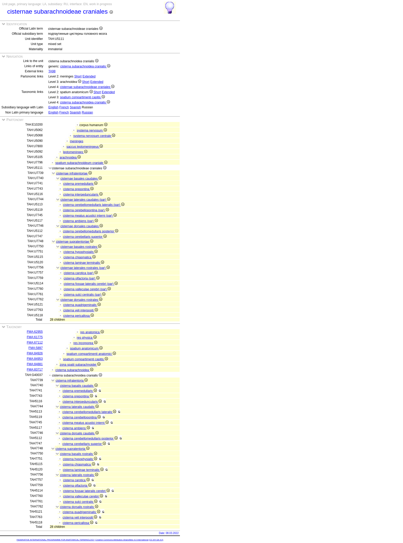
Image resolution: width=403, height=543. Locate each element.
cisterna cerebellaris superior (85, 237)
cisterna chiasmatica (79, 257)
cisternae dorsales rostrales (81, 300)
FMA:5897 (36, 348)
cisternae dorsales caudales (81, 226)
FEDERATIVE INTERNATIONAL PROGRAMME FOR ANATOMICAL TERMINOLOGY (56, 540)
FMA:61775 (35, 337)
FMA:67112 (35, 342)
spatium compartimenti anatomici (91, 354)
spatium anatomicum (86, 348)
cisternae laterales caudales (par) (85, 200)
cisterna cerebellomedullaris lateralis (89, 412)
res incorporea (85, 343)
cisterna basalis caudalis (78, 386)
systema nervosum (92, 130)
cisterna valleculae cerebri (83, 496)
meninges (76, 141)
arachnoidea (70, 157)
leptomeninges (75, 152)
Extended (89, 76)
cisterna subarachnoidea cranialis (85, 66)
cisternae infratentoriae (73, 173)
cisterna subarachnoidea (74, 370)
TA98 (52, 71)
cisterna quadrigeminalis (82, 305)
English (53, 107)
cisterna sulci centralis (80, 502)
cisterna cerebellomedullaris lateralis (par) (93, 205)
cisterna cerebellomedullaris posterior (90, 231)
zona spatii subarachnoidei (80, 364)
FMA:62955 (35, 332)
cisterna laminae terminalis (83, 263)
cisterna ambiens (76, 428)
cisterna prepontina (78, 189)
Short (78, 76)
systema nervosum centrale (94, 136)
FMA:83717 (35, 369)
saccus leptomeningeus (85, 146)
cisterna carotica (76, 480)
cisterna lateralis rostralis (79, 475)
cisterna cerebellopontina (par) (86, 210)
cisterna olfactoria (77, 485)
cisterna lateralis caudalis (79, 407)
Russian (87, 112)
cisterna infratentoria (72, 380)
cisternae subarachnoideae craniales (87, 87)
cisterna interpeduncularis (83, 194)
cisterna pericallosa (78, 316)
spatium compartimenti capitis (82, 97)
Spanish (75, 107)
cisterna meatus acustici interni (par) (90, 215)
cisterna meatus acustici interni (85, 423)
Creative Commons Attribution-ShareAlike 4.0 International (121, 540)
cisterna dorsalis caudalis (79, 433)
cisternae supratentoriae (74, 241)
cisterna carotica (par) (81, 273)
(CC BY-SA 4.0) (156, 540)
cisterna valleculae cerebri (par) (87, 289)
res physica (87, 337)
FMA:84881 (35, 364)
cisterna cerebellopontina (81, 417)
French (64, 107)
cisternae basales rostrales (80, 247)
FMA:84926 (35, 353)
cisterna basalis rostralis (78, 454)
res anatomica (92, 332)
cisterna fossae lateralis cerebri (86, 491)
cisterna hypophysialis (80, 252)
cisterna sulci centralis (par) (84, 294)
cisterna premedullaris (80, 184)
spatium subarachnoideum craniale (81, 163)
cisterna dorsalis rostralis (79, 507)
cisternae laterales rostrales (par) (85, 268)
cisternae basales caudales (81, 178)
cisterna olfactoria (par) (81, 278)
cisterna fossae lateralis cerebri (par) (91, 284)
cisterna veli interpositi (80, 310)
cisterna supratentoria (72, 449)
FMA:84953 (35, 359)
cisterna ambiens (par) (80, 221)
